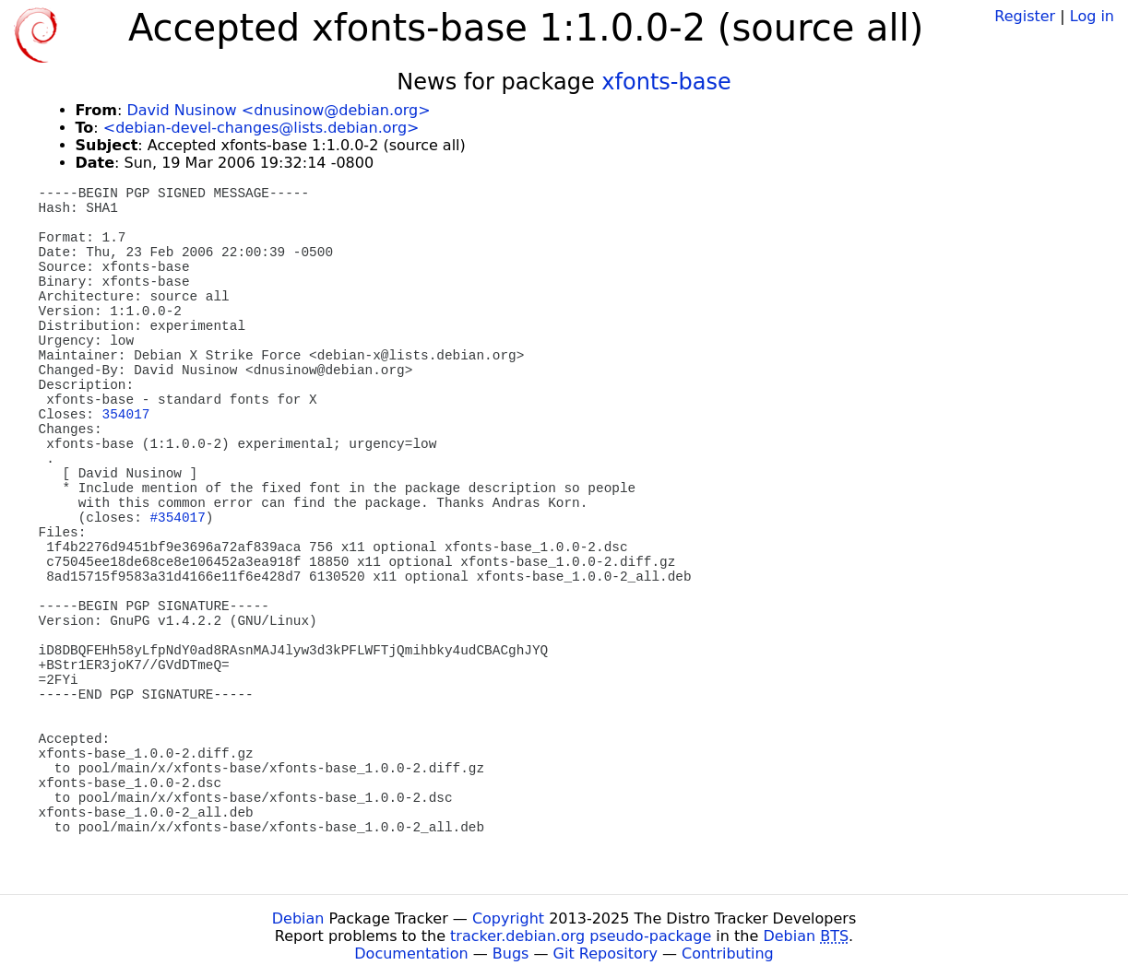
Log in (1092, 16)
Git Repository (605, 953)
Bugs (511, 953)
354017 (126, 414)
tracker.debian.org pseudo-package (580, 936)
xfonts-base (665, 82)
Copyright (508, 918)
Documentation (411, 953)
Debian (298, 918)
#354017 (177, 518)
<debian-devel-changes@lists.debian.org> (261, 127)
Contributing (728, 953)
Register (1024, 16)
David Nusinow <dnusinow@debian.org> (278, 110)
